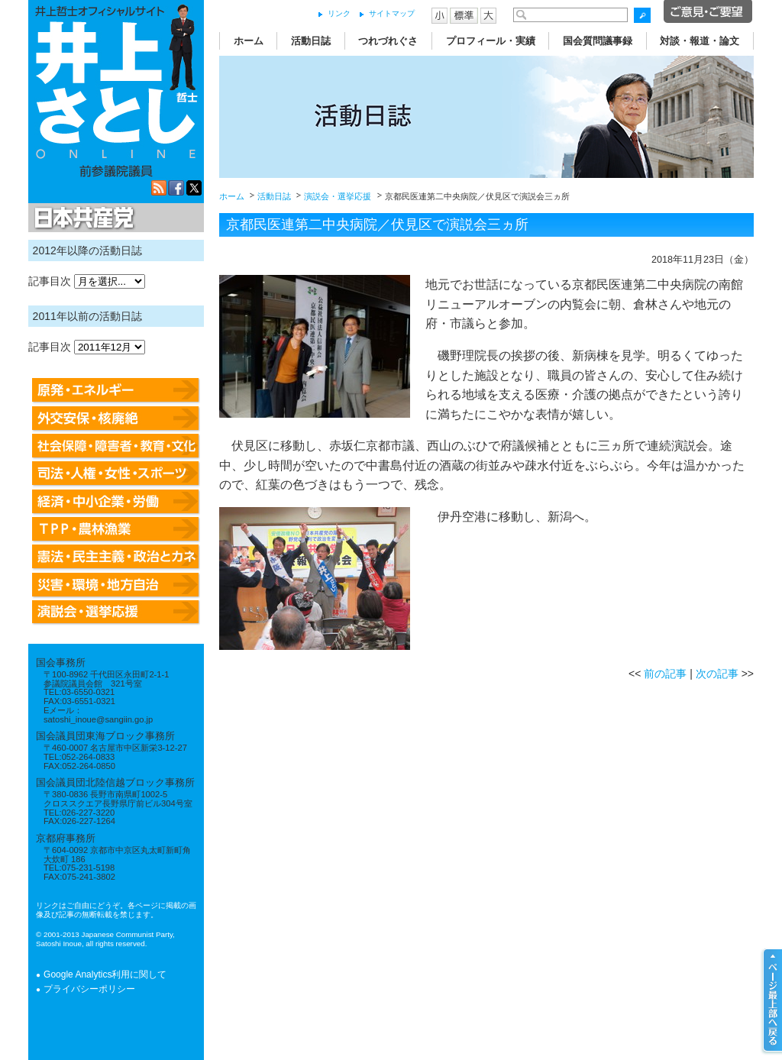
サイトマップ (392, 13)
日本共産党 (81, 218)
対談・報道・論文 (699, 41)
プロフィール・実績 (490, 41)
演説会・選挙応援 (337, 196)
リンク (339, 13)
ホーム (248, 41)
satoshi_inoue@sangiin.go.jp (98, 719)
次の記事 (717, 673)
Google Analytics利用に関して (105, 974)
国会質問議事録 (597, 41)
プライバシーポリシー (89, 989)
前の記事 (665, 673)
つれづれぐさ (388, 41)
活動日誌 (311, 41)
